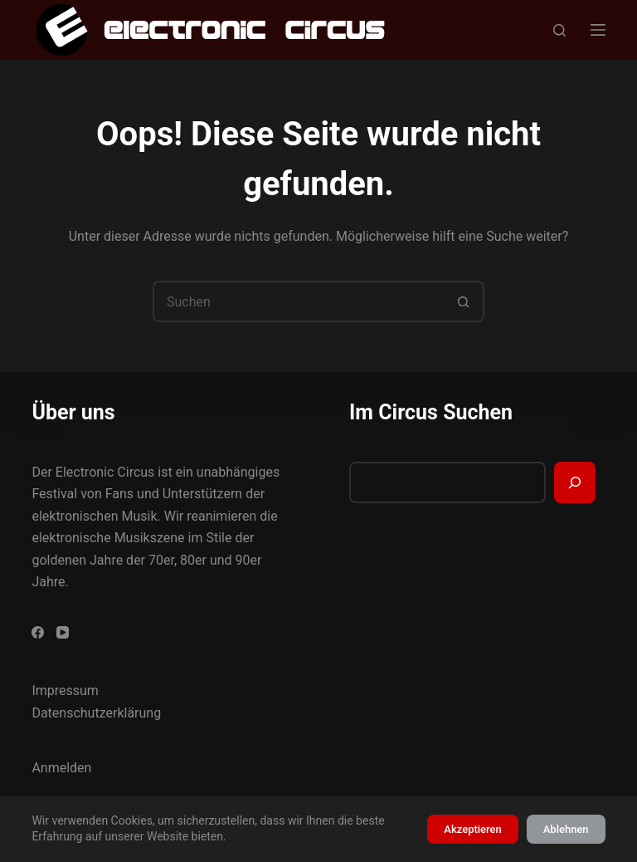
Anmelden (61, 768)
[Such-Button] (463, 301)
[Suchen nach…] (298, 301)
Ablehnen (566, 829)
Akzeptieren (472, 829)
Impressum (65, 690)
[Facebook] (38, 632)
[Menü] (598, 29)
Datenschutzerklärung (96, 713)
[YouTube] (62, 632)
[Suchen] (559, 30)
